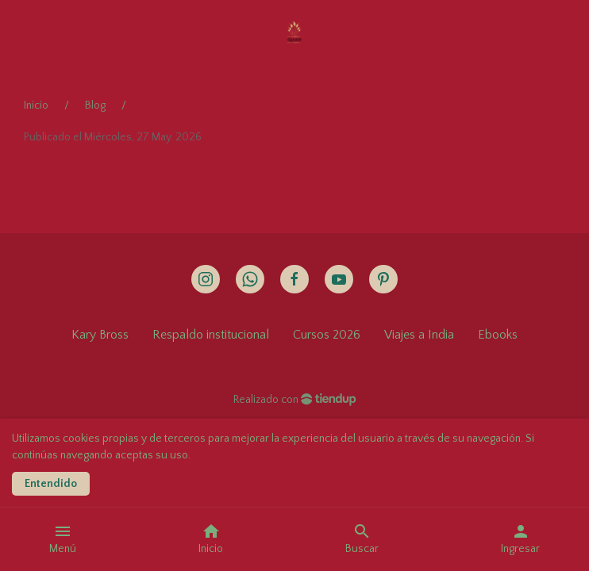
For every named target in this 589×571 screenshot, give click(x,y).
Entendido (51, 483)
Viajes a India (419, 335)
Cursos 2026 (326, 335)
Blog (95, 105)
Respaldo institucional (210, 335)
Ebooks (498, 335)
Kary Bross (100, 335)
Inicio (36, 105)
